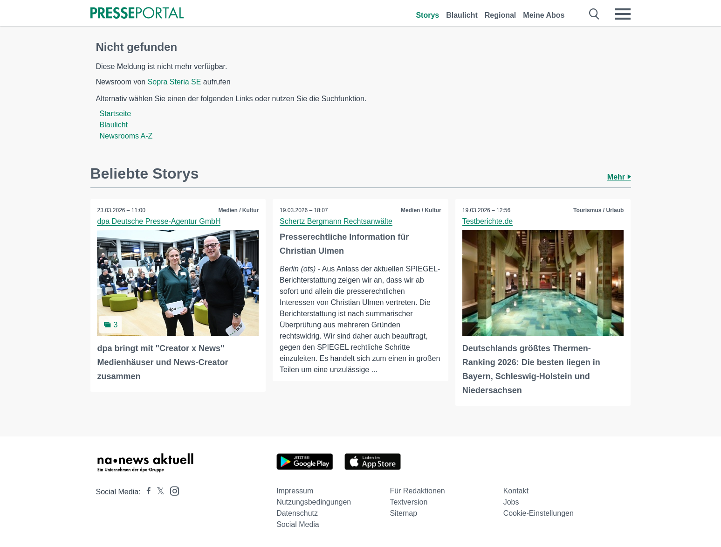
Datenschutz (297, 513)
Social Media (297, 524)
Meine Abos (543, 15)
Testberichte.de (487, 221)
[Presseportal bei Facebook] (146, 492)
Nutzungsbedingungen (313, 502)
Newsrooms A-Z (126, 136)
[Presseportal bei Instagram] (172, 490)
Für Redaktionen (417, 491)
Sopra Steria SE (174, 82)
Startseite (115, 114)
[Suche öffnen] (594, 14)
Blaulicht (462, 15)
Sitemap (403, 513)
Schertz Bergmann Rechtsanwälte (336, 221)
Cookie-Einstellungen (538, 513)
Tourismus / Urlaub (598, 210)
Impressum (294, 491)
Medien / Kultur (238, 210)
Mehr (619, 177)
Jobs (511, 502)
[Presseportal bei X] (158, 492)
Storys (427, 15)
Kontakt (516, 491)
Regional (500, 15)
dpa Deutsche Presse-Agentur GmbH (159, 221)
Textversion (408, 502)
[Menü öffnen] (622, 14)
